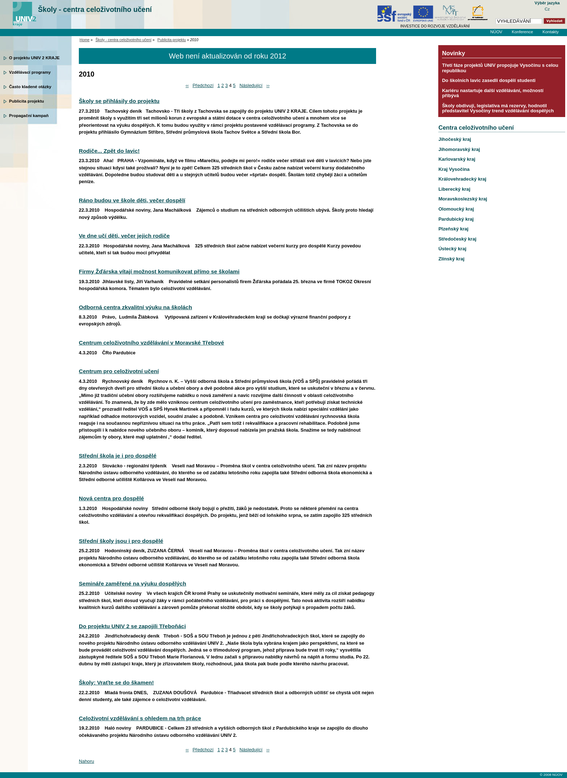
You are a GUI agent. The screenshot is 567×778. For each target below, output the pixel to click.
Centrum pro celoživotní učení (119, 371)
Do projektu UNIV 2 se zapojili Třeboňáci (132, 626)
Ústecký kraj (452, 248)
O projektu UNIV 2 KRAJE (34, 58)
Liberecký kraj (454, 189)
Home (85, 40)
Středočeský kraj (457, 239)
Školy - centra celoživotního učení (95, 9)
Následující (251, 85)
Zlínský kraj (451, 259)
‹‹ (187, 85)
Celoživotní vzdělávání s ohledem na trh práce (140, 718)
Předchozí (203, 85)
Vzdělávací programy (30, 72)
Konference (522, 32)
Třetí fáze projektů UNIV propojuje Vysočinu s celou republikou (500, 67)
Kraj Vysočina (453, 169)
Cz (547, 9)
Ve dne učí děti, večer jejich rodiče (124, 236)
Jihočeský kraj (454, 139)
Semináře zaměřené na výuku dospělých (132, 583)
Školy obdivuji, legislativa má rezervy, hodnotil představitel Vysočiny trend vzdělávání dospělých (498, 108)
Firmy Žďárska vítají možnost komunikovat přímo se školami (159, 271)
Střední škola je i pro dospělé (117, 456)
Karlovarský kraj (456, 159)
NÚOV (496, 32)
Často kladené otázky (30, 87)
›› (268, 85)
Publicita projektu (26, 101)
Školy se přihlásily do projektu (119, 101)
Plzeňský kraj (453, 229)
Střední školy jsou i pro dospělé (121, 541)
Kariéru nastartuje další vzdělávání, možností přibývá (492, 93)
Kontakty (550, 32)
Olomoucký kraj (456, 209)
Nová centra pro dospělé (111, 498)
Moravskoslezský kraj (462, 199)
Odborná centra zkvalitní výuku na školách (135, 307)
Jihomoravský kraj (459, 149)
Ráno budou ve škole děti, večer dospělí (132, 200)
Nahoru (86, 761)
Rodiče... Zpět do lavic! (109, 151)
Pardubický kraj (456, 219)
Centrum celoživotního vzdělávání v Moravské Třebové (151, 343)
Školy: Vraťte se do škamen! (116, 682)
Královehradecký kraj (462, 179)
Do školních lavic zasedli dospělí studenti (489, 80)
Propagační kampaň (28, 115)
